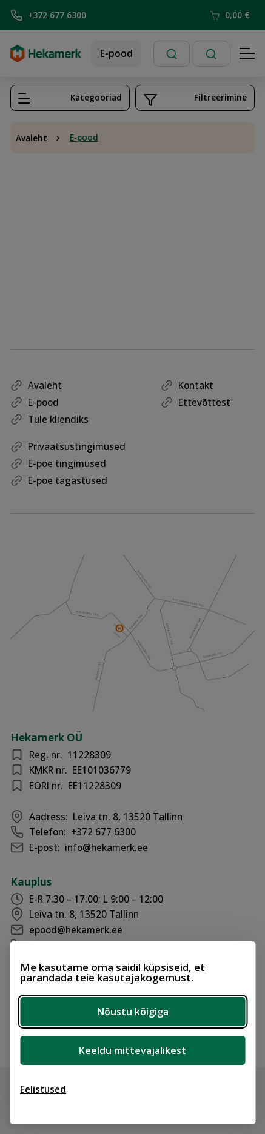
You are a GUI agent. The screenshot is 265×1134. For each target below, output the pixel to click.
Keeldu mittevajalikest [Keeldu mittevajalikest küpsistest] (132, 1050)
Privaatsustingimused (77, 446)
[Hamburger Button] (247, 54)
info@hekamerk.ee (106, 847)
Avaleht (31, 138)
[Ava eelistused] (43, 1089)
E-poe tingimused (67, 463)
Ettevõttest (204, 402)
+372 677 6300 (48, 15)
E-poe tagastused (67, 480)
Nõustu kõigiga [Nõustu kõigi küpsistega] (133, 1011)
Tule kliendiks (58, 419)
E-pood (116, 53)
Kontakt (195, 385)
